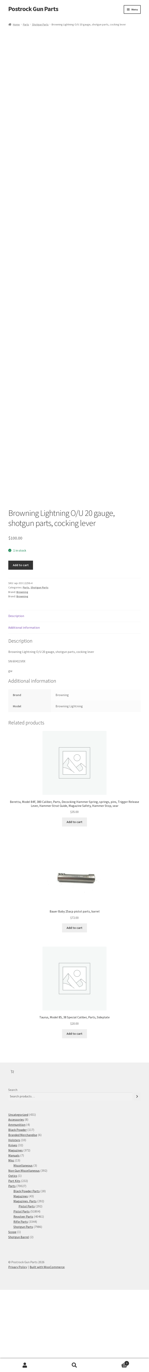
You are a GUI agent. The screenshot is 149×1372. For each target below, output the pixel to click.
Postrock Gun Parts (33, 9)
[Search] (137, 1178)
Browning (22, 674)
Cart (114, 1362)
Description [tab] (16, 698)
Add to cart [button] (74, 904)
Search (12, 1172)
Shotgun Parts (40, 24)
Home (16, 24)
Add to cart (21, 647)
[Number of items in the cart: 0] (12, 1154)
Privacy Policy (17, 1349)
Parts (26, 24)
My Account (25, 1365)
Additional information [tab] (24, 710)
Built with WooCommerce (47, 1349)
